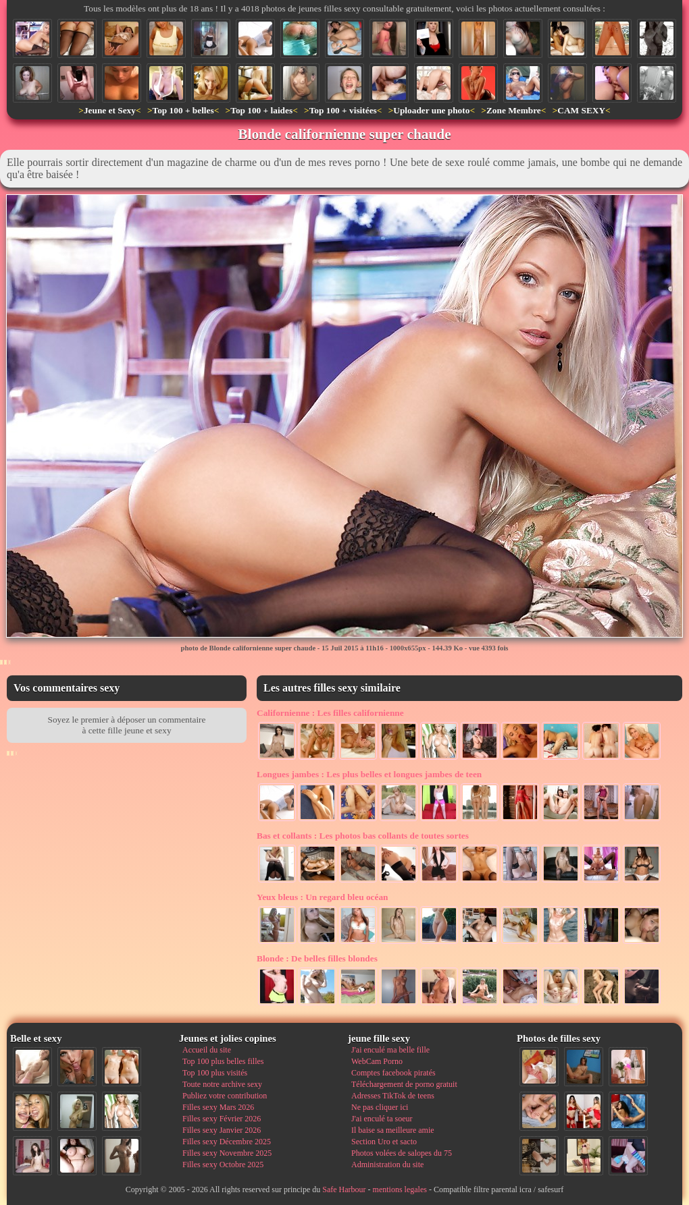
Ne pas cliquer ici (379, 1107)
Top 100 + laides (261, 110)
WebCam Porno (377, 1061)
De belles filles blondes (317, 958)
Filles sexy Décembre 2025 (226, 1141)
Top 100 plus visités (214, 1072)
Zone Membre (513, 110)
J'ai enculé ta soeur (381, 1118)
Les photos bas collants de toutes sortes (363, 836)
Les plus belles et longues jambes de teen (369, 774)
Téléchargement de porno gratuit (404, 1084)
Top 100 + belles (182, 110)
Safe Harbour (343, 1189)
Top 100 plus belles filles (222, 1061)
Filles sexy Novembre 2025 (227, 1153)
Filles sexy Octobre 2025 (222, 1164)
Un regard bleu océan (322, 897)
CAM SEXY (581, 110)
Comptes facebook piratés (393, 1072)
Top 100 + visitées (343, 110)
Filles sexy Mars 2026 (218, 1107)
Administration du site (387, 1164)
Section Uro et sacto (384, 1141)
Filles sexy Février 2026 (221, 1118)
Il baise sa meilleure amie (392, 1130)
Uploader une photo (431, 110)
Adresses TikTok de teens (392, 1095)
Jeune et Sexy (110, 110)
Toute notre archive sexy (222, 1084)
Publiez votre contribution (224, 1095)
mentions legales (400, 1189)
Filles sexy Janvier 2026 (221, 1130)
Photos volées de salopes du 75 (401, 1153)
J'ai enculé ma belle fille (390, 1050)
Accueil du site (206, 1050)
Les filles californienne (330, 713)
